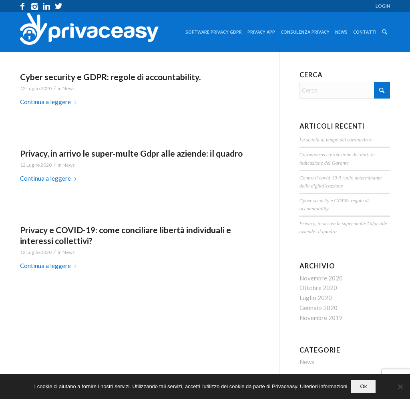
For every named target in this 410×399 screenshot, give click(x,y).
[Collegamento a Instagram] (34, 6)
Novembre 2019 (321, 317)
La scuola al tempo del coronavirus (335, 140)
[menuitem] (381, 6)
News (68, 88)
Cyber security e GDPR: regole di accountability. (110, 77)
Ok (363, 386)
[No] (400, 387)
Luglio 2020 (315, 297)
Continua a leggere (48, 101)
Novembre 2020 (321, 278)
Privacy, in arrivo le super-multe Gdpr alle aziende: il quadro (131, 153)
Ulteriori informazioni (323, 386)
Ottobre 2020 (318, 287)
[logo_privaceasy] (89, 32)
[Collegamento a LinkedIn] (46, 6)
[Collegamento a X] (58, 6)
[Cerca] (384, 32)
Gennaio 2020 (318, 307)
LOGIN (383, 5)
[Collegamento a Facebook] (22, 6)
